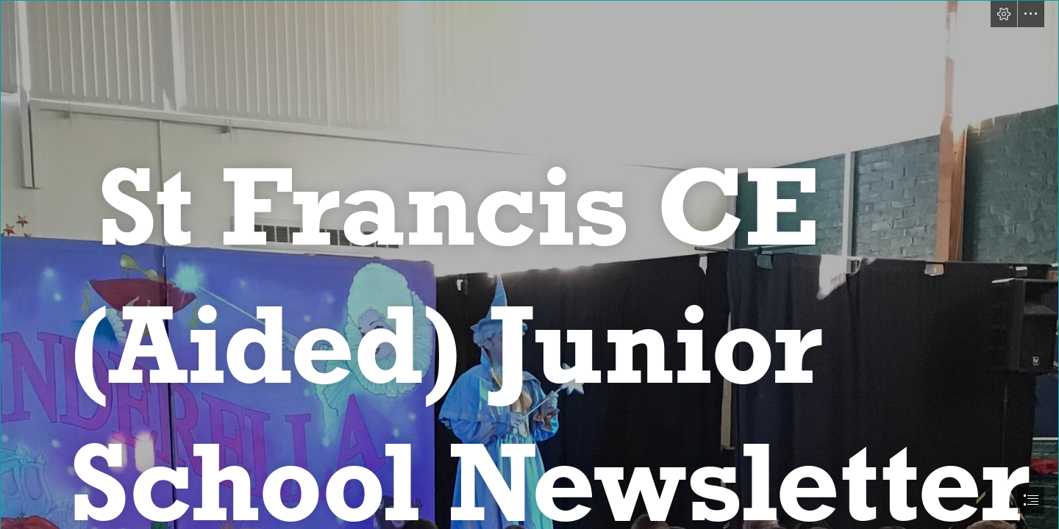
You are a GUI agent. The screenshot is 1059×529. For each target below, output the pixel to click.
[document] (529, 264)
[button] (1004, 14)
